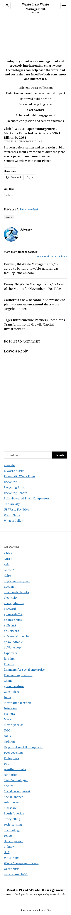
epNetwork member (17, 636)
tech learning (13, 824)
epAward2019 (13, 614)
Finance (9, 664)
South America (14, 813)
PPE (6, 764)
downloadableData (16, 592)
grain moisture (14, 686)
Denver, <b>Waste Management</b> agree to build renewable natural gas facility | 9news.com (31, 268)
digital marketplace (17, 581)
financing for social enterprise (24, 669)
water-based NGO (16, 874)
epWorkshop (12, 647)
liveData (9, 714)
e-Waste (9, 465)
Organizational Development (23, 747)
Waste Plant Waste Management (35, 889)
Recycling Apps (14, 487)
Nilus (7, 736)
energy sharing (14, 603)
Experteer (10, 653)
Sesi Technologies (16, 780)
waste (9, 217)
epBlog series (13, 620)
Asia (6, 564)
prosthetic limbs (15, 769)
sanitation (11, 775)
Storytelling (12, 819)
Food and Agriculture (18, 675)
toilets (8, 835)
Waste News (12, 515)
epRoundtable (13, 642)
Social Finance (13, 797)
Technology (12, 830)
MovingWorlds (13, 725)
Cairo (7, 575)
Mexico (8, 719)
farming (9, 658)
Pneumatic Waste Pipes (19, 476)
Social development (17, 791)
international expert (17, 703)
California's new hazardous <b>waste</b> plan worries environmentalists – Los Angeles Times (34, 304)
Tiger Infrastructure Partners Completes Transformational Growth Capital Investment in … (34, 324)
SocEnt (8, 786)
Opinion (9, 741)
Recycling (10, 482)
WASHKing (11, 858)
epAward (10, 609)
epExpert (10, 625)
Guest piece (11, 692)
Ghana (8, 681)
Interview (10, 708)
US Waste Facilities (16, 509)
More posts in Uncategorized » (52, 256)
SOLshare (10, 808)
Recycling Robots (15, 493)
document (11, 586)
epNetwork (11, 631)
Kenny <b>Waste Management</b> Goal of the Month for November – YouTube (34, 286)
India (7, 697)
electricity (11, 598)
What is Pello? (13, 520)
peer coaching (13, 752)
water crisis (11, 869)
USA (6, 852)
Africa (8, 553)
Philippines (11, 758)
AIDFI (8, 559)
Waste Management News (21, 863)
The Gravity (12, 504)
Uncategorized (29, 209)
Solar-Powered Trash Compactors (26, 498)
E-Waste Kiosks (14, 471)
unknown (10, 847)
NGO (7, 730)
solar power (12, 802)
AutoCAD (10, 570)
